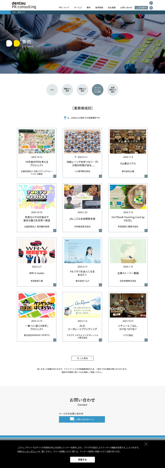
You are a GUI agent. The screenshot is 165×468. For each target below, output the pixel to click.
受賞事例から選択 (112, 90)
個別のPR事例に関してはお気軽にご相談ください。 (82, 372)
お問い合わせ (126, 7)
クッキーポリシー (30, 451)
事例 (89, 7)
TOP (14, 12)
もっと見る (82, 358)
